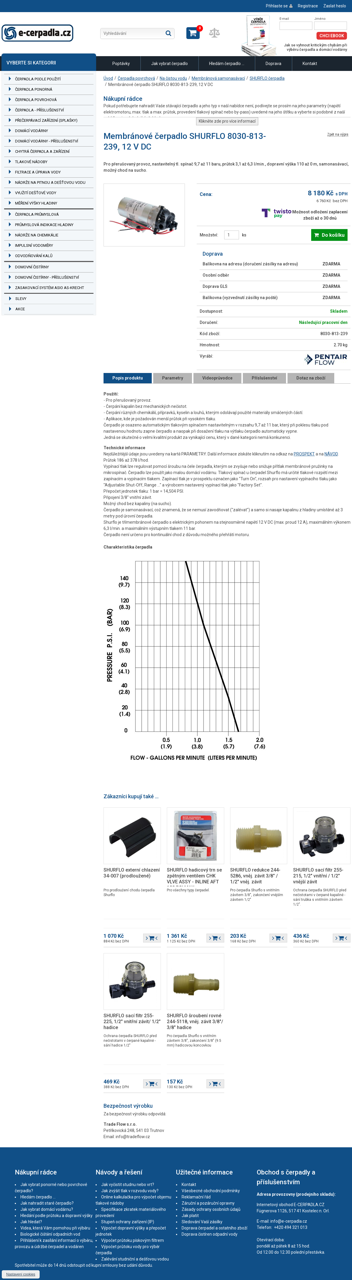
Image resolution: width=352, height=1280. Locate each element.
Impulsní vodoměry (34, 245)
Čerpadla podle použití (38, 79)
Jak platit (190, 1215)
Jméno (320, 19)
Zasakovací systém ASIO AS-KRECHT (49, 287)
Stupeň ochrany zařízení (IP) (127, 1221)
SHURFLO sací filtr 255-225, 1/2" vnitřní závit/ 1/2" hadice (132, 1021)
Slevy (20, 298)
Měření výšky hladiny (36, 203)
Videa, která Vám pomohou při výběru (55, 1228)
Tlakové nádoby (31, 162)
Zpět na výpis (337, 135)
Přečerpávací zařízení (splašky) (46, 120)
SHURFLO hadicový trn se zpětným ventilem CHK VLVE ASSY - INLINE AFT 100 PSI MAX (194, 878)
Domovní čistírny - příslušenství (47, 277)
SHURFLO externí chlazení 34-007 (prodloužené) (132, 873)
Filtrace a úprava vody (38, 172)
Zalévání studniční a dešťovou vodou (135, 1259)
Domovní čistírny (32, 267)
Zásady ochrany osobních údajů (211, 1209)
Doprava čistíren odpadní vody (210, 1234)
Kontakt (310, 63)
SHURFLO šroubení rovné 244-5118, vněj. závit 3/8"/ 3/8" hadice (195, 1021)
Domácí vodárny (31, 131)
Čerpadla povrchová (36, 100)
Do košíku (333, 235)
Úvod (108, 78)
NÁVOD (331, 454)
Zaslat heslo (334, 6)
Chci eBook (331, 35)
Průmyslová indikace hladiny (44, 225)
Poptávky (121, 63)
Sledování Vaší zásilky (202, 1221)
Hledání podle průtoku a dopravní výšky (56, 1215)
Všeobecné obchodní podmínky (211, 1190)
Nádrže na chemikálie (36, 235)
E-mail (284, 19)
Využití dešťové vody (35, 193)
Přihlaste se (277, 6)
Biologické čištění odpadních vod (50, 1234)
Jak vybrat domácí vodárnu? (46, 1209)
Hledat (168, 33)
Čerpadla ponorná (33, 89)
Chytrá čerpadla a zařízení (42, 151)
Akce (20, 309)
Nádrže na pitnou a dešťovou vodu (50, 182)
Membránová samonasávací (218, 78)
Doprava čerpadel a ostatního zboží (214, 1228)
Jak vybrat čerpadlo (169, 63)
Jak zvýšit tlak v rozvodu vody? (130, 1190)
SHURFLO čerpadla (267, 78)
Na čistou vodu (173, 78)
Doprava (273, 63)
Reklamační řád (196, 1197)
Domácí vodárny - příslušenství (46, 141)
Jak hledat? (31, 1221)
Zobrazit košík (193, 33)
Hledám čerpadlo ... (226, 63)
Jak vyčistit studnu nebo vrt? (127, 1184)
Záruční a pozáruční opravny (208, 1203)
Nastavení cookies (20, 1274)
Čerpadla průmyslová (37, 214)
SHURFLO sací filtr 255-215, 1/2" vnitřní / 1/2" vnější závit (318, 876)
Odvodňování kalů (33, 256)
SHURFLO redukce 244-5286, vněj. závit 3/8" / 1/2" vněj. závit (255, 876)
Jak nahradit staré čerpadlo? (47, 1203)
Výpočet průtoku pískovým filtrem (132, 1240)
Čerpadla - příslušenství (39, 110)
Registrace (308, 6)
